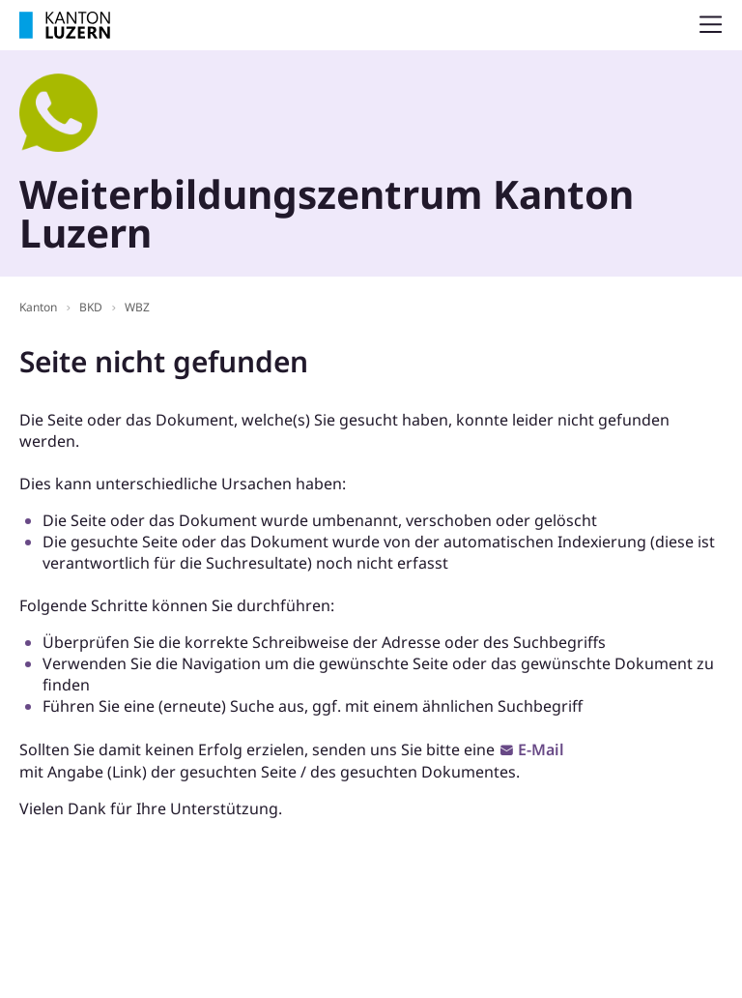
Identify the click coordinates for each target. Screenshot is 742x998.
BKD (90, 307)
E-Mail (541, 749)
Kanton (38, 307)
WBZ (137, 307)
